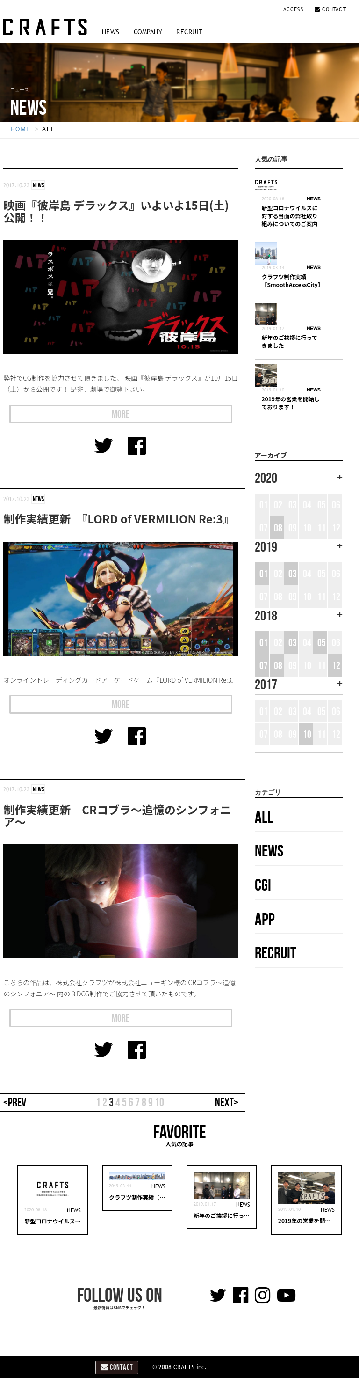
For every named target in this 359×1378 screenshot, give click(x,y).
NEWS (111, 32)
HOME (20, 129)
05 (321, 642)
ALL (48, 129)
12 (336, 665)
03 (292, 573)
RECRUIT (189, 32)
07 (263, 665)
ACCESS (294, 9)
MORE (120, 414)
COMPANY (148, 32)
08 (278, 527)
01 (263, 573)
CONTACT (330, 9)
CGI (263, 885)
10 (159, 1102)
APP (265, 919)
